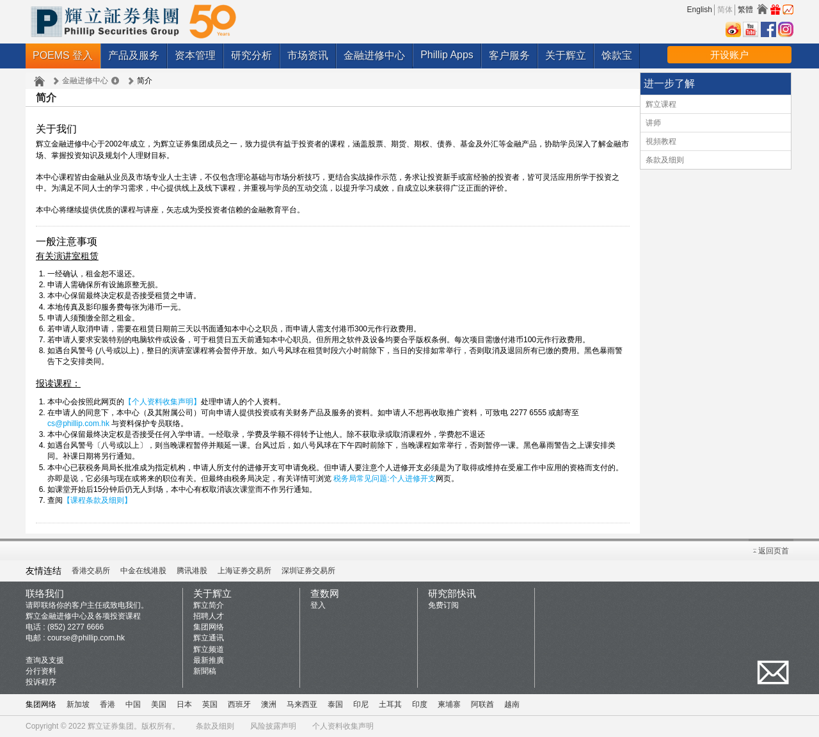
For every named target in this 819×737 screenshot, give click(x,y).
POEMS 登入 (63, 55)
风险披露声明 (273, 726)
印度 (419, 704)
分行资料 (41, 671)
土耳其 (390, 704)
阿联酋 (482, 704)
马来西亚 (302, 704)
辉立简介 (208, 605)
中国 (133, 704)
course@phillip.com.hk (86, 637)
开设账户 (729, 54)
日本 (184, 704)
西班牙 (239, 704)
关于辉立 (565, 55)
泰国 (335, 704)
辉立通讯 (208, 637)
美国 (158, 704)
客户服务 (509, 55)
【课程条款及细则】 (97, 500)
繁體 (745, 9)
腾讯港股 (192, 570)
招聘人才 (208, 616)
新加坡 (78, 704)
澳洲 (268, 704)
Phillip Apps (446, 54)
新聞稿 (204, 671)
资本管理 (195, 55)
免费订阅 (443, 605)
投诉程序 (41, 682)
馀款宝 (616, 55)
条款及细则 (665, 159)
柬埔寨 (449, 704)
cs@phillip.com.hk (78, 423)
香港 (107, 704)
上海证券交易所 (244, 570)
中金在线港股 (143, 570)
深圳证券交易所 (308, 570)
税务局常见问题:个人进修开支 (384, 478)
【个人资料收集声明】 (162, 401)
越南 (512, 704)
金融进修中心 (374, 55)
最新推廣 (208, 660)
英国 (210, 704)
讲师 (653, 122)
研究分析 (251, 55)
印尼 (361, 704)
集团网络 (208, 626)
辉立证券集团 (111, 726)
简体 (725, 9)
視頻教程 (661, 141)
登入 (318, 605)
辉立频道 (208, 649)
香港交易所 (91, 570)
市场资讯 (307, 55)
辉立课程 (661, 104)
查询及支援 (45, 660)
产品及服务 (133, 55)
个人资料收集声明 (343, 726)
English (699, 9)
